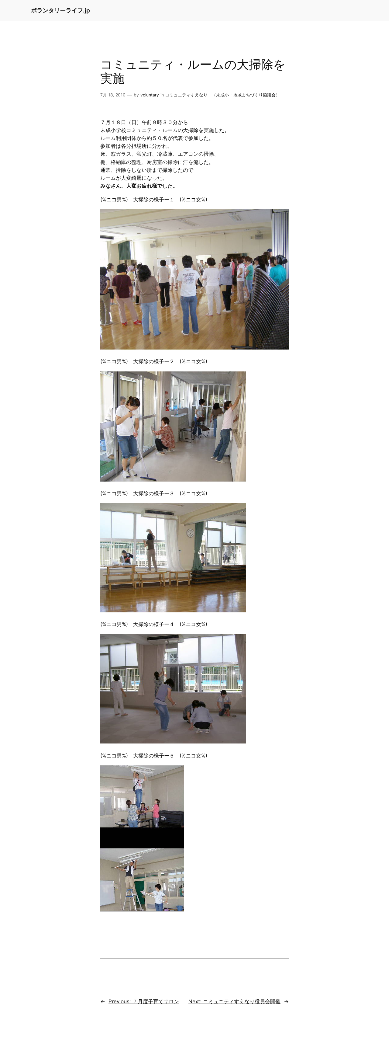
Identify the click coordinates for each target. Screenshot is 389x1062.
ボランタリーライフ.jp (60, 10)
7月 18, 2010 (113, 94)
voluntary (149, 94)
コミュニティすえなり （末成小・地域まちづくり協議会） (222, 94)
